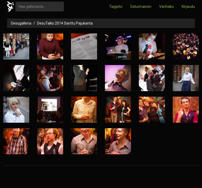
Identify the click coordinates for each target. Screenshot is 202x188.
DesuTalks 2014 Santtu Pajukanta (65, 23)
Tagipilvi (115, 6)
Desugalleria (21, 23)
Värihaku (166, 6)
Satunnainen (140, 6)
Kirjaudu (188, 6)
